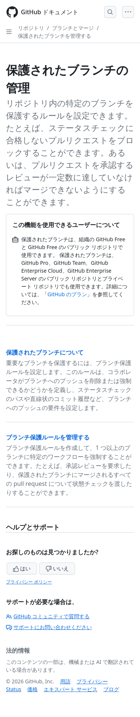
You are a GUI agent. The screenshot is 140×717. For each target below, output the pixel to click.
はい (22, 568)
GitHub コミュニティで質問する (48, 616)
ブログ (111, 689)
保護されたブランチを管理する (54, 35)
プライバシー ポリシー (29, 582)
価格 (32, 689)
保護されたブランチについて (45, 352)
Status (13, 689)
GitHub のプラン (67, 294)
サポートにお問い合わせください (49, 627)
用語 (65, 681)
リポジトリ (31, 27)
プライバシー (92, 681)
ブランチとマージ (73, 27)
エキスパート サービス (70, 689)
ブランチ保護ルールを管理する (48, 437)
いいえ (57, 568)
